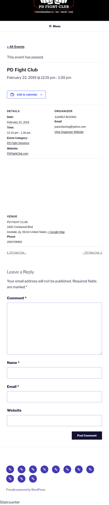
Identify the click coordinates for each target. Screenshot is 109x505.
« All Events (15, 46)
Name (13, 363)
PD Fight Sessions (18, 143)
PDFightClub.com (17, 153)
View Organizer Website (69, 131)
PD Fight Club (16, 252)
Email (13, 387)
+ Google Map (56, 232)
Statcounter (10, 502)
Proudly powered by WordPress (25, 489)
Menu (54, 26)
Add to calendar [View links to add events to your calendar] (27, 94)
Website (14, 410)
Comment (17, 298)
